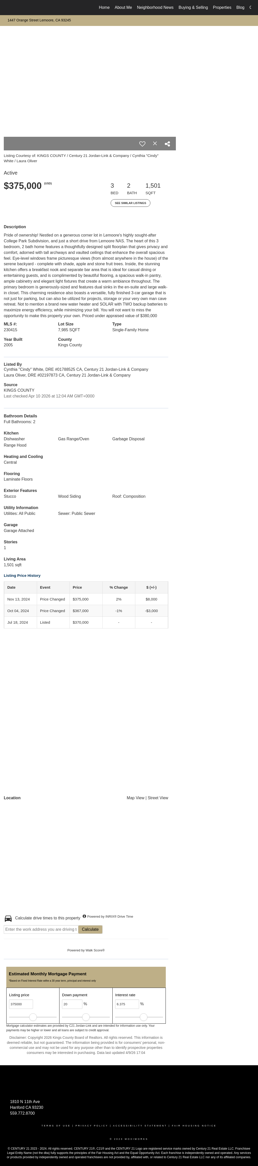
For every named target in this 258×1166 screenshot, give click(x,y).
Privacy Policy (92, 1125)
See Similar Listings (130, 203)
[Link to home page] (9, 7)
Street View (158, 798)
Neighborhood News (155, 7)
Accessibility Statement (140, 1125)
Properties (222, 7)
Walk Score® (95, 950)
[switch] (142, 144)
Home (104, 7)
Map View (135, 798)
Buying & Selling (193, 7)
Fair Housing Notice (194, 1125)
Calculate (90, 929)
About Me (123, 7)
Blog (240, 7)
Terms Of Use (56, 1125)
